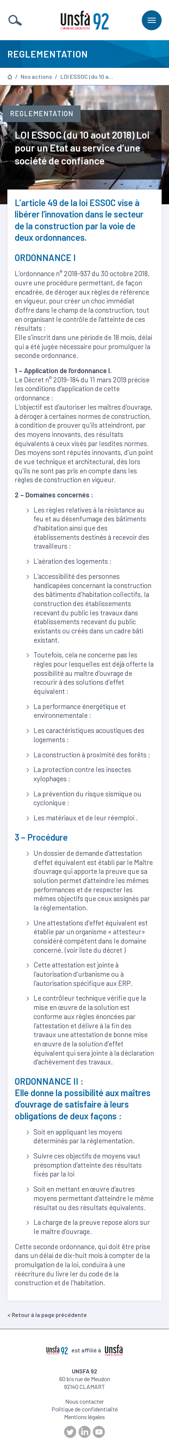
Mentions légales (84, 1416)
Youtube (99, 1432)
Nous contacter (84, 1401)
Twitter (70, 1432)
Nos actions (36, 77)
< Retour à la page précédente (47, 1314)
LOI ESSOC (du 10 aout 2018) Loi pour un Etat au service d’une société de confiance (88, 77)
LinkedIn (84, 1432)
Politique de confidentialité (85, 1408)
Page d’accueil (9, 76)
